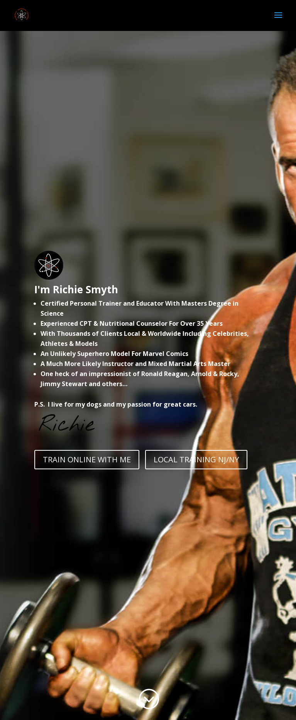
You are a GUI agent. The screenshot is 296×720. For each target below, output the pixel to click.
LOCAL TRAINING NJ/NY (196, 459)
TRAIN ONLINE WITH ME (87, 459)
